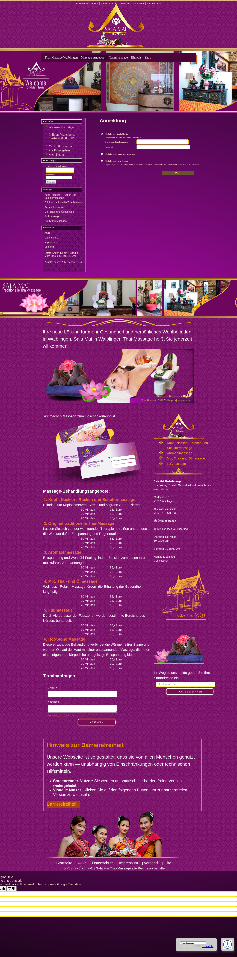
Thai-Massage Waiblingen (61, 57)
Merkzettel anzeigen (61, 146)
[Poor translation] (11, 888)
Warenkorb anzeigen (61, 127)
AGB (114, 3)
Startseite (105, 3)
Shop (148, 57)
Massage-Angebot (92, 57)
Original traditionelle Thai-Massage (63, 202)
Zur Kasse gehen (59, 150)
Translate (204, 946)
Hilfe (159, 3)
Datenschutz (125, 3)
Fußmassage (51, 216)
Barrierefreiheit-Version (87, 3)
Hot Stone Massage (55, 221)
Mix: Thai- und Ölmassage (59, 211)
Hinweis (136, 57)
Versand (151, 3)
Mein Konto (56, 154)
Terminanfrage (118, 57)
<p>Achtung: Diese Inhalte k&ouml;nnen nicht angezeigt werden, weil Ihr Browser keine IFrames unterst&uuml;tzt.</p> (82, 709)
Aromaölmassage (54, 207)
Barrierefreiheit (62, 804)
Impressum (138, 3)
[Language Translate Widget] (193, 942)
